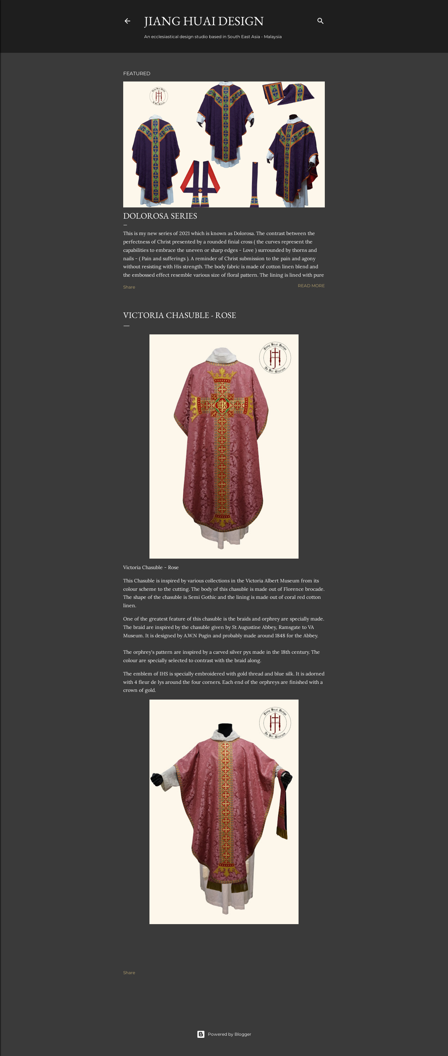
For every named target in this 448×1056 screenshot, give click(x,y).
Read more (311, 285)
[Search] (320, 19)
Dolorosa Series (160, 215)
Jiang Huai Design (204, 21)
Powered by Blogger (224, 1034)
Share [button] (129, 287)
